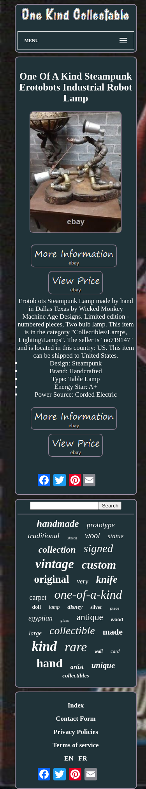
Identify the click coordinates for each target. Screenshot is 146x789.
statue (116, 536)
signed (98, 548)
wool (92, 535)
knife (107, 579)
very (82, 581)
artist (77, 666)
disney (75, 607)
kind (44, 646)
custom (99, 564)
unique (103, 665)
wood (117, 619)
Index (76, 705)
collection (57, 549)
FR (82, 758)
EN (69, 758)
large (35, 633)
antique (90, 617)
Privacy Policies (75, 732)
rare (76, 647)
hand (50, 663)
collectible (72, 630)
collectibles (75, 675)
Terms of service (76, 745)
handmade (58, 523)
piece (115, 608)
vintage (54, 564)
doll (36, 607)
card (115, 651)
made (113, 632)
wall (99, 651)
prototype (101, 525)
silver (96, 607)
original (51, 579)
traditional (44, 536)
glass (64, 620)
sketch (72, 538)
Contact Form (75, 718)
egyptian (40, 618)
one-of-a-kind (88, 594)
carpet (37, 597)
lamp (54, 607)
